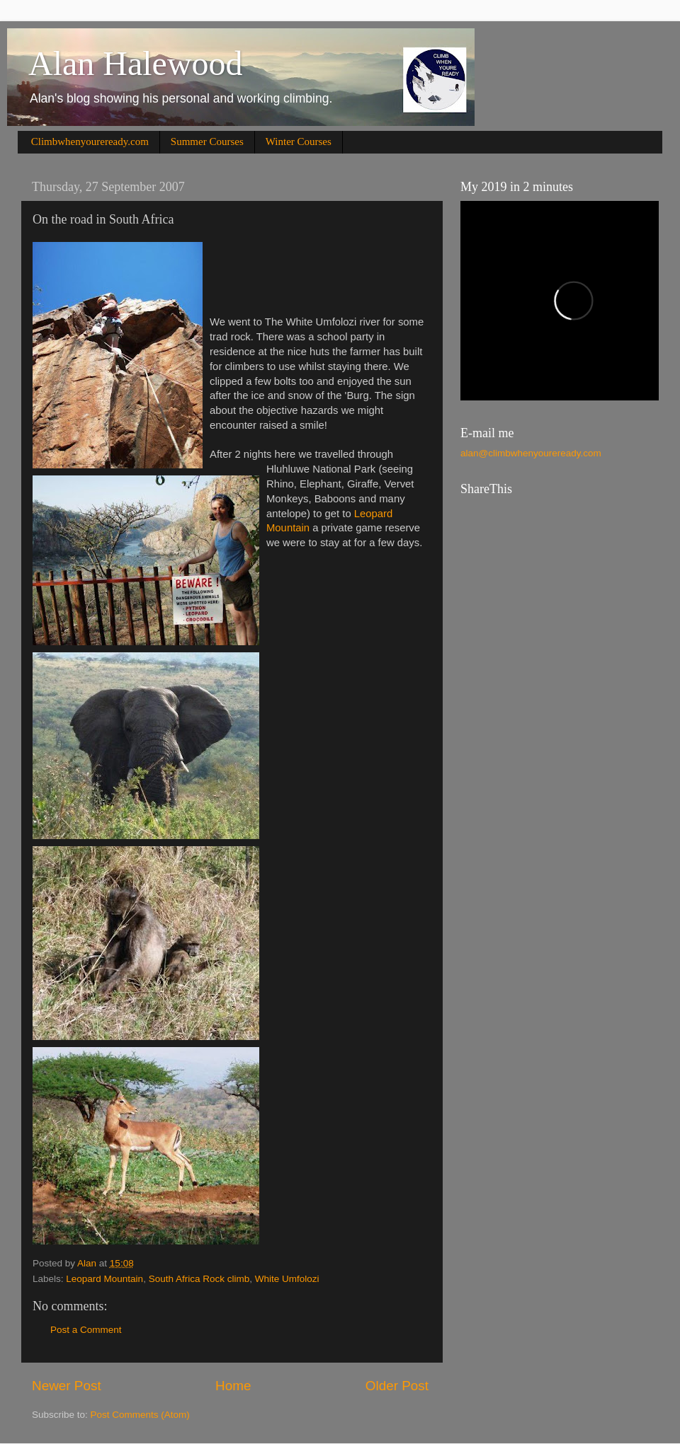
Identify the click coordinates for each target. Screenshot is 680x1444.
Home (233, 1385)
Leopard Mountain (104, 1278)
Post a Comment (86, 1329)
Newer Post (66, 1385)
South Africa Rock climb (199, 1278)
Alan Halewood (135, 63)
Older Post (397, 1385)
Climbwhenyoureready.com (90, 141)
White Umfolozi (287, 1278)
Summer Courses (207, 141)
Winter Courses (299, 141)
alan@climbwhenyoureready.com (530, 453)
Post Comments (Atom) (140, 1414)
